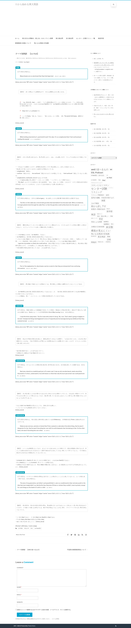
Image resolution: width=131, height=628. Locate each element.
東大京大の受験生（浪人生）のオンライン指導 (37, 38)
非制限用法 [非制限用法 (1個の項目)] (108, 241)
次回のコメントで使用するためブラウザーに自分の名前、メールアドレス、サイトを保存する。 (44, 609)
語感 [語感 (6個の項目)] (109, 239)
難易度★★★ (41, 58)
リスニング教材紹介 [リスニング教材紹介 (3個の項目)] (97, 195)
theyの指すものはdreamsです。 (30, 111)
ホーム (17, 38)
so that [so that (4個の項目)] (109, 178)
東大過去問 (59, 38)
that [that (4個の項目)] (103, 180)
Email (19, 594)
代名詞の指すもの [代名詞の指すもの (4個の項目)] (107, 198)
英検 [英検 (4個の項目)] (108, 236)
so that (65, 58)
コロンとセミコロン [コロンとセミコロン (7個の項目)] (100, 185)
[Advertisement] (65, 22)
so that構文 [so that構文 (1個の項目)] (94, 180)
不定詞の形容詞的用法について (77, 550)
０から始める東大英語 (26, 4)
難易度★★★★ (49, 58)
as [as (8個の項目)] (111, 169)
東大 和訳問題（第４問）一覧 (101, 133)
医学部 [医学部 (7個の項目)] (109, 211)
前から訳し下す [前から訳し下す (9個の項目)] (98, 206)
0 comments (73, 58)
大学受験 (20, 528)
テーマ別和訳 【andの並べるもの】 (27, 550)
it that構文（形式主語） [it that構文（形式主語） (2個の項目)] (98, 175)
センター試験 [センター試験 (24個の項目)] (99, 188)
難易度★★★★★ (58, 58)
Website (20, 602)
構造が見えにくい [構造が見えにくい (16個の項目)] (101, 230)
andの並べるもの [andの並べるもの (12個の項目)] (99, 169)
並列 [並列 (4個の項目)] (107, 195)
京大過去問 (69, 38)
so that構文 (38, 528)
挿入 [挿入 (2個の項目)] (112, 224)
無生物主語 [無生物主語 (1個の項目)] (93, 236)
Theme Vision (31, 626)
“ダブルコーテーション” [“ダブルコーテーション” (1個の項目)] (96, 182)
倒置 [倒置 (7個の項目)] (103, 201)
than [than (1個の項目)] (99, 180)
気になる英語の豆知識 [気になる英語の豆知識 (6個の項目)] (100, 234)
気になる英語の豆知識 (41, 43)
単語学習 (101, 38)
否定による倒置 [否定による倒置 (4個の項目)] (96, 222)
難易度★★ (35, 58)
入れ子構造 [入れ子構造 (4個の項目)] (95, 203)
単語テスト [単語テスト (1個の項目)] (99, 214)
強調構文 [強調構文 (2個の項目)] (106, 221)
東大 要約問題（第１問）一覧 (101, 129)
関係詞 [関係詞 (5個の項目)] (93, 242)
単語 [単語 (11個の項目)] (93, 214)
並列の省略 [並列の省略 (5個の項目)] (95, 198)
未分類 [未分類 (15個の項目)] (109, 227)
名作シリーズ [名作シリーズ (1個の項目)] (94, 218)
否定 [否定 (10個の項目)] (101, 219)
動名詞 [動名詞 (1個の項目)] (108, 208)
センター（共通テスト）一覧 (85, 38)
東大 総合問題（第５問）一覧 (101, 137)
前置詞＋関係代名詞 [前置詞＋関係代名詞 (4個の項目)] (98, 209)
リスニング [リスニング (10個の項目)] (96, 192)
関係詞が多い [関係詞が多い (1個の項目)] (101, 241)
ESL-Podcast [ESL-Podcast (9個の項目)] (97, 172)
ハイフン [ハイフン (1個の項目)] (111, 187)
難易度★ (30, 58)
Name (19, 587)
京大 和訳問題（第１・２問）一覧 (103, 141)
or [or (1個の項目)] (107, 175)
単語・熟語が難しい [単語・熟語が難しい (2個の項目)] (103, 216)
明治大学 (26, 528)
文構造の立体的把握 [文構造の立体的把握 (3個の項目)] (97, 227)
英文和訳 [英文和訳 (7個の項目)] (101, 237)
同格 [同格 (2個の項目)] (111, 216)
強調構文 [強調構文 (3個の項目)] (106, 224)
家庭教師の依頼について (23, 43)
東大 (32, 528)
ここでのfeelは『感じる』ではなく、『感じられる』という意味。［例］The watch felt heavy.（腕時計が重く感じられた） (51, 117)
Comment (20, 567)
